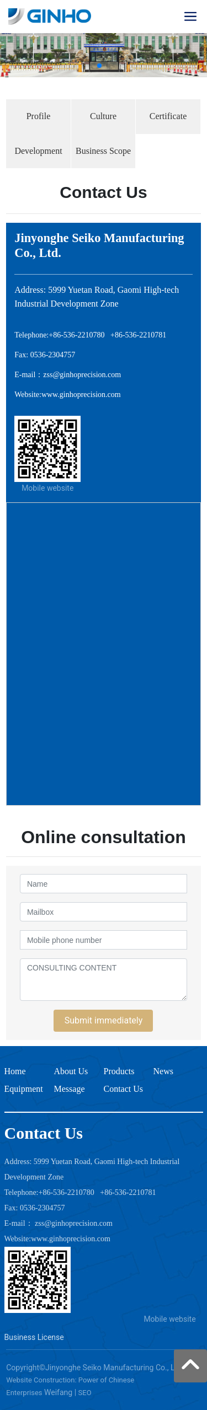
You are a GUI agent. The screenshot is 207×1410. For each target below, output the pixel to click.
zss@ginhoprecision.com (82, 375)
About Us (71, 1071)
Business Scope (103, 151)
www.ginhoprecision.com (81, 394)
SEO (85, 1392)
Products (119, 1071)
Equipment (23, 1088)
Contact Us (124, 1088)
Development (38, 151)
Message (69, 1088)
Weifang (58, 1392)
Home (15, 1071)
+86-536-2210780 (76, 335)
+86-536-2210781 (138, 335)
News (163, 1071)
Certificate (168, 116)
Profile (38, 116)
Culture (103, 116)
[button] (99, 65)
